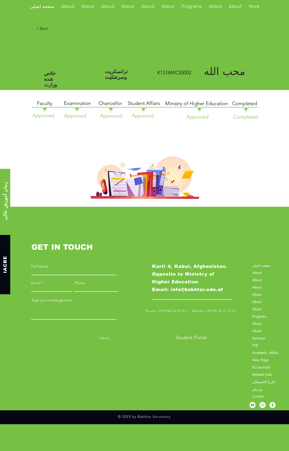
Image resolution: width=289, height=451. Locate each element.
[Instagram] (262, 405)
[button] (191, 6)
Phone (79, 283)
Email (36, 283)
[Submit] (104, 338)
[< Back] (60, 29)
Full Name (39, 266)
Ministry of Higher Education (196, 103)
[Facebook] (272, 405)
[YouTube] (252, 405)
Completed (244, 103)
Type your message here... (52, 300)
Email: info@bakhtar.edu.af (187, 289)
